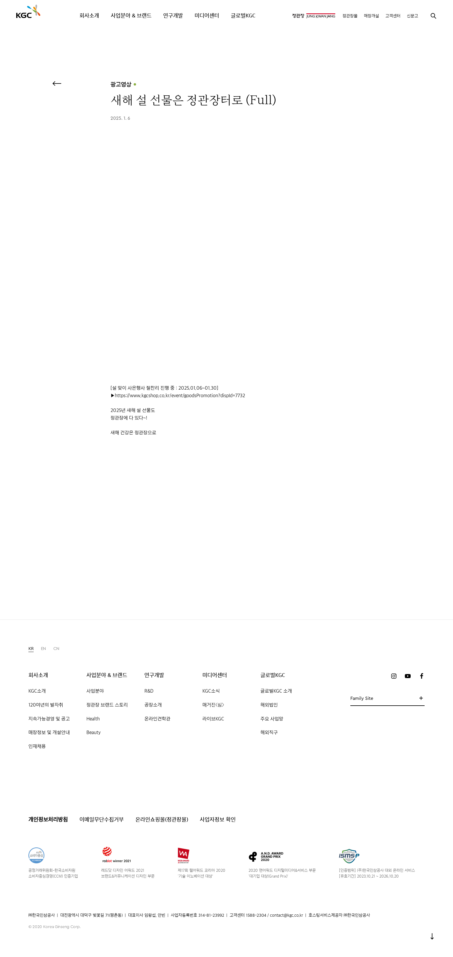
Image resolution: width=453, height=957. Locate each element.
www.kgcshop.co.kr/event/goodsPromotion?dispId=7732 (187, 395)
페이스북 (422, 676)
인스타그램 (394, 676)
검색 (433, 15)
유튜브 (408, 676)
